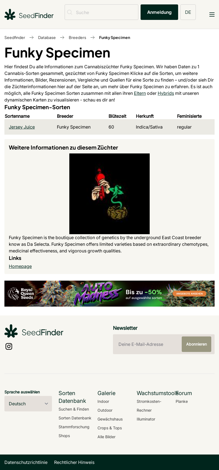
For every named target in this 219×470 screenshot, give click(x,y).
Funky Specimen (114, 37)
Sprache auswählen (22, 392)
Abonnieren (196, 344)
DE (188, 12)
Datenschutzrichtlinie (26, 462)
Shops (64, 435)
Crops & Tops (109, 427)
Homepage (20, 266)
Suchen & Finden (74, 409)
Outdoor (104, 410)
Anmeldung (159, 12)
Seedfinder (14, 37)
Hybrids (166, 93)
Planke (182, 401)
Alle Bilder (106, 436)
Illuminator (146, 419)
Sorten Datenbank (75, 418)
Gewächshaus (110, 419)
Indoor (103, 401)
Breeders (77, 37)
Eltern (140, 93)
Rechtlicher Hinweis (74, 462)
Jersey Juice (22, 127)
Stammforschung (74, 426)
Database (47, 37)
